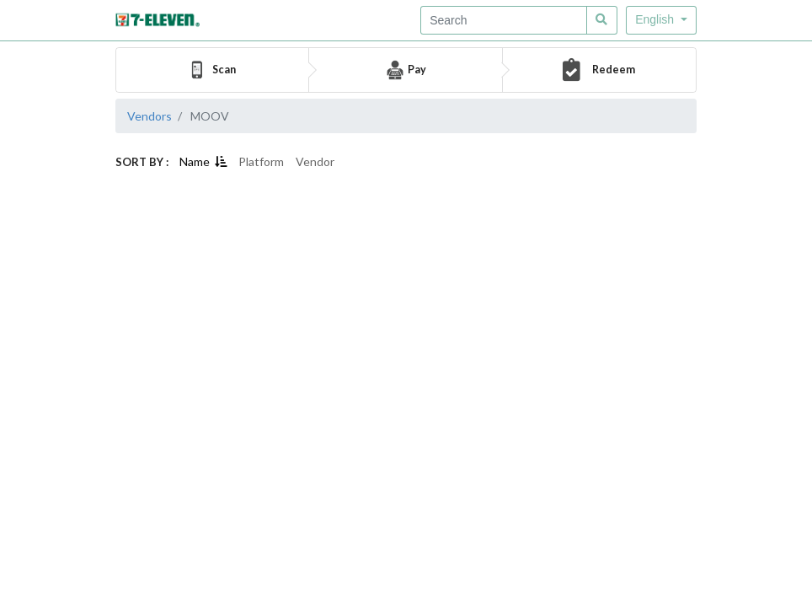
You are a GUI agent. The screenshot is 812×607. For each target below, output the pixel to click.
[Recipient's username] (503, 20)
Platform (261, 161)
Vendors (149, 116)
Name (203, 161)
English (656, 19)
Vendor (315, 161)
